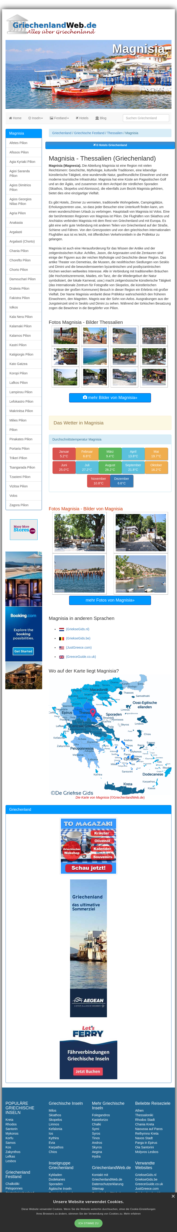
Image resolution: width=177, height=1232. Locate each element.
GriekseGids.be (146, 1179)
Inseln (35, 118)
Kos (8, 1147)
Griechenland (61, 133)
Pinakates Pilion (20, 439)
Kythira (54, 1138)
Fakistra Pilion (19, 298)
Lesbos (11, 1161)
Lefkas (10, 1156)
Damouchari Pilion (22, 279)
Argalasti (15, 232)
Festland (59, 118)
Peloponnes (14, 1188)
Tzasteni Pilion (19, 477)
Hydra (96, 1156)
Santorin (12, 1129)
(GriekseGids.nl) (74, 629)
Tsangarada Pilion (22, 467)
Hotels (82, 118)
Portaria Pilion (19, 448)
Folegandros (101, 1115)
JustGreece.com (147, 1188)
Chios (53, 1152)
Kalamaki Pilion (20, 326)
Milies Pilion (18, 420)
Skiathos (55, 1115)
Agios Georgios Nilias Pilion (20, 201)
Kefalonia (55, 1129)
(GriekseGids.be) (75, 638)
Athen (139, 1110)
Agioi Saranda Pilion (19, 173)
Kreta (9, 1120)
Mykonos (12, 1133)
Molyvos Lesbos (146, 1152)
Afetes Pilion (18, 143)
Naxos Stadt (144, 1138)
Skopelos (55, 1120)
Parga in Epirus (146, 1142)
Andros (97, 1142)
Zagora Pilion (19, 505)
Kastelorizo (100, 1120)
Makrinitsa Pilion (21, 411)
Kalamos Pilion (20, 335)
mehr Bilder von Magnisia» (110, 397)
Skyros (97, 1147)
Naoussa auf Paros (149, 1129)
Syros (96, 1133)
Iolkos (13, 307)
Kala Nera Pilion (20, 317)
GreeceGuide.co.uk (149, 1184)
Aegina (97, 1152)
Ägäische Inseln (60, 1188)
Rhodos (11, 1124)
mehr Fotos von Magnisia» (110, 600)
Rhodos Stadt (145, 1120)
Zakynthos (13, 1152)
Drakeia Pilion (19, 288)
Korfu (9, 1138)
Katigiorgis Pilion (21, 354)
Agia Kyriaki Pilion (22, 162)
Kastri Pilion (18, 345)
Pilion (13, 430)
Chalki (96, 1124)
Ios (51, 1133)
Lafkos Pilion (18, 382)
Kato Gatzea (18, 364)
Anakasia (16, 222)
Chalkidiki (12, 1184)
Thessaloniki (144, 1115)
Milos (52, 1110)
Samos (11, 1142)
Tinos (96, 1138)
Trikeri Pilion (18, 458)
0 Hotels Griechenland (110, 145)
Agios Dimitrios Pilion (20, 187)
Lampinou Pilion (20, 392)
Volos (13, 495)
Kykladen (55, 1175)
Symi (95, 1129)
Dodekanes (57, 1179)
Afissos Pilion (19, 152)
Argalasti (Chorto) (22, 241)
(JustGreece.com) (75, 647)
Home (15, 118)
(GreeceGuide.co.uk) (77, 656)
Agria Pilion (17, 213)
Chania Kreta (144, 1124)
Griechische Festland (89, 133)
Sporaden (56, 1184)
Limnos (54, 1124)
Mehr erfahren (132, 1213)
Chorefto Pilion (20, 260)
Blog (100, 118)
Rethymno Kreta (147, 1133)
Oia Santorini (144, 1147)
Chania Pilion (19, 251)
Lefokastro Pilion (21, 401)
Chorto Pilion (18, 269)
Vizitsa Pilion (18, 486)
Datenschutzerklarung (107, 1184)
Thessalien (115, 133)
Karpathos (56, 1147)
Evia (52, 1142)
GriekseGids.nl (145, 1175)
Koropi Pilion (18, 373)
